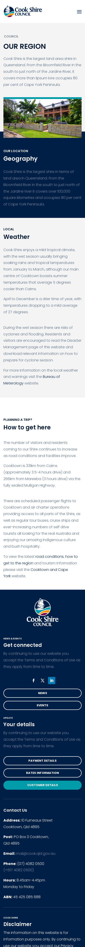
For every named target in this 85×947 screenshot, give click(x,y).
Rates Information (42, 773)
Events (42, 705)
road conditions (49, 556)
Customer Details (42, 785)
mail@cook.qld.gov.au (35, 853)
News (42, 693)
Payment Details (42, 761)
